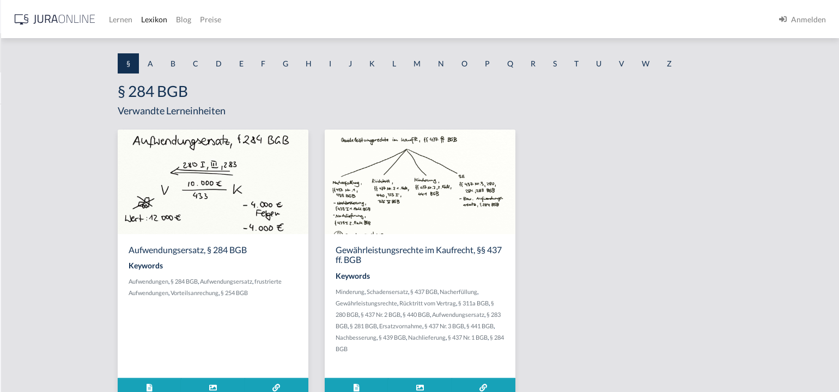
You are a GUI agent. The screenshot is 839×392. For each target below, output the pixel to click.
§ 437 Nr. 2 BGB (467, 314)
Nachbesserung (442, 337)
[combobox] (87, 53)
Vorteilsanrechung (281, 292)
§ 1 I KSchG (28, 336)
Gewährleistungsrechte (453, 303)
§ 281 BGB (450, 325)
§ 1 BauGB (26, 140)
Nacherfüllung (545, 291)
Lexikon (327, 19)
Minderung (436, 291)
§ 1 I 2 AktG (28, 262)
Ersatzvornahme (487, 325)
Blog (356, 19)
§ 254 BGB (321, 292)
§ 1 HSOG (25, 213)
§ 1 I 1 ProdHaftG (38, 238)
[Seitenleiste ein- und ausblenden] (157, 16)
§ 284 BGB (270, 281)
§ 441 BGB (566, 325)
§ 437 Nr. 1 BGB (554, 337)
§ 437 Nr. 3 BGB (531, 325)
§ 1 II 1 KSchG (32, 360)
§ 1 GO (20, 164)
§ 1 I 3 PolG (28, 311)
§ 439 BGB (479, 337)
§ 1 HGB (23, 189)
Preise (383, 19)
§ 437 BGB (510, 291)
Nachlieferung (513, 337)
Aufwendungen (235, 281)
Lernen (294, 19)
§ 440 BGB (502, 314)
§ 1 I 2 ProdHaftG (38, 287)
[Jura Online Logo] (228, 19)
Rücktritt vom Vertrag (514, 303)
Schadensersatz (474, 291)
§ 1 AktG (23, 115)
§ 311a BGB (560, 303)
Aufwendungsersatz (313, 281)
